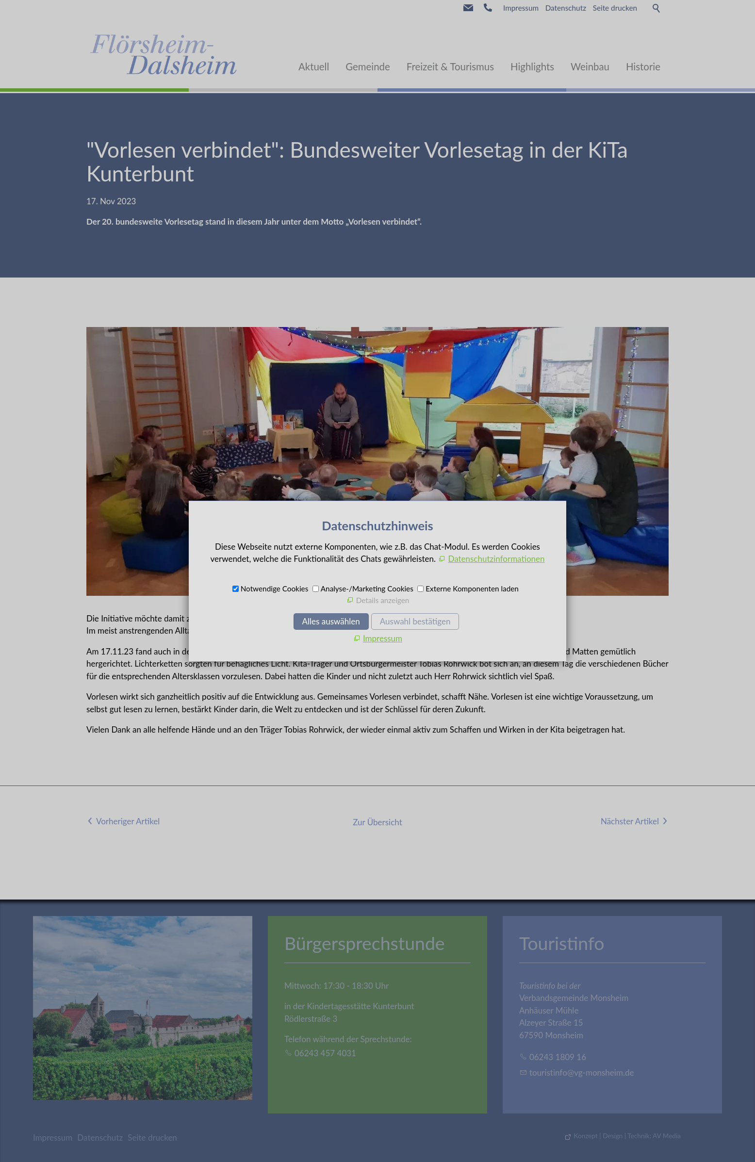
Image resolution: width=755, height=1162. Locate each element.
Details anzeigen (383, 600)
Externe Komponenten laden (472, 588)
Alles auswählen (331, 621)
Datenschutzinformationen (496, 559)
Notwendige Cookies (275, 588)
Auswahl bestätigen (415, 621)
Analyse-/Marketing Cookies (367, 588)
